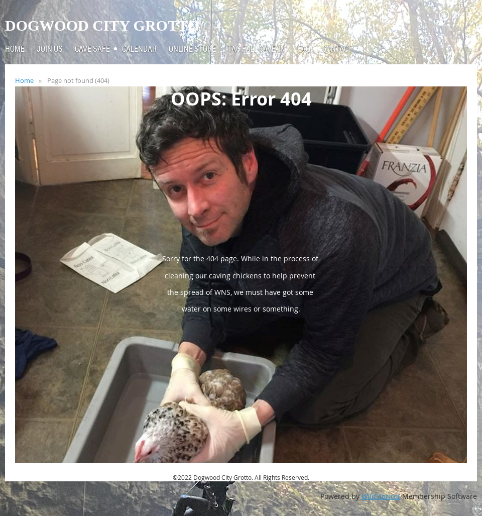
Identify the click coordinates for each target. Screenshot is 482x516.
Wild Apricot (381, 496)
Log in (462, 15)
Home (24, 80)
